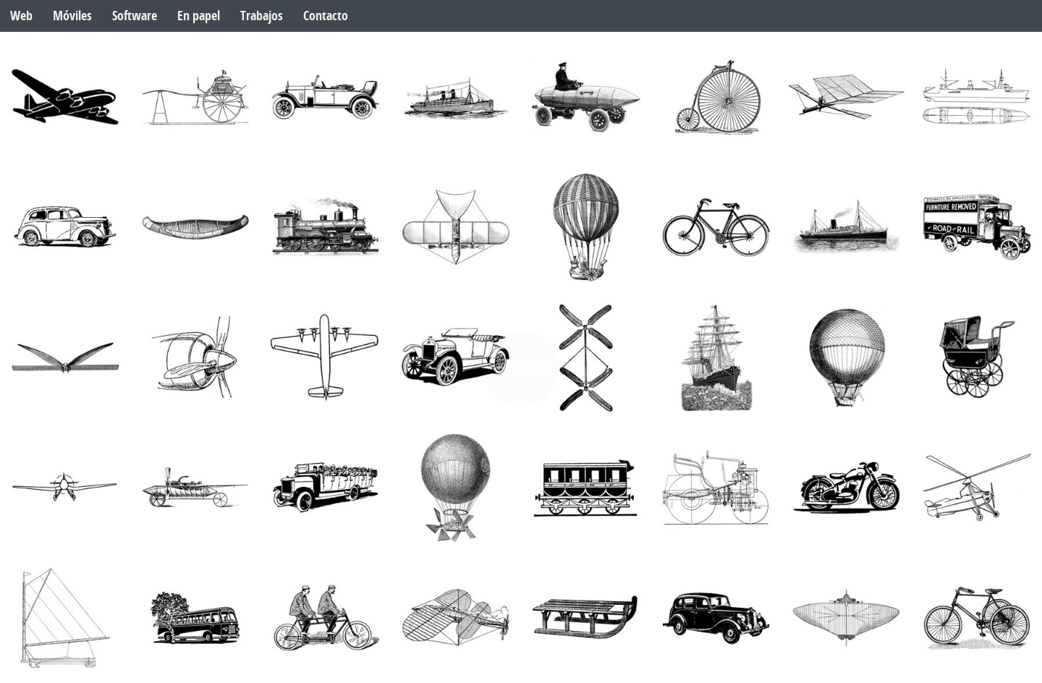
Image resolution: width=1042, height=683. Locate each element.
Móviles (72, 16)
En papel (198, 16)
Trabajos (261, 16)
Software (134, 16)
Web (21, 16)
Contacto (325, 16)
